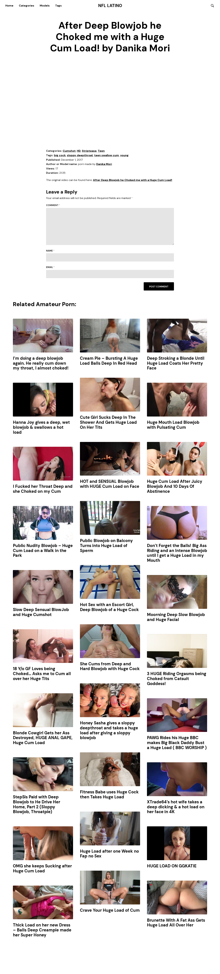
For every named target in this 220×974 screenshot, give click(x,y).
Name (50, 251)
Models (45, 5)
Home (9, 5)
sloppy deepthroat (80, 155)
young (124, 155)
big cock (60, 155)
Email (50, 267)
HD (79, 151)
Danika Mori (104, 164)
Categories (26, 5)
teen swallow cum (106, 155)
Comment (53, 205)
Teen (101, 151)
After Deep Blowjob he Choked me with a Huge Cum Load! (132, 180)
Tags (58, 5)
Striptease (89, 151)
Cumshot (69, 151)
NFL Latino (110, 6)
